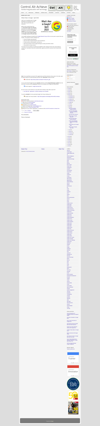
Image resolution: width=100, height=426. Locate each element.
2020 (69, 138)
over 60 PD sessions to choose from (52, 108)
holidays (68, 244)
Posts (69, 76)
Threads (68, 295)
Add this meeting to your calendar (41, 91)
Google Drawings (70, 213)
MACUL (68, 260)
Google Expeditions (70, 217)
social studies (69, 285)
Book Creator (69, 164)
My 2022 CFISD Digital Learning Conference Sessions (73, 111)
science (68, 281)
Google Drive (69, 214)
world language (69, 305)
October (70, 99)
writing (68, 307)
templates (68, 292)
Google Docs (69, 211)
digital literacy (69, 180)
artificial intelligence (70, 156)
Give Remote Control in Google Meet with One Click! (72, 336)
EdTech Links (44, 12)
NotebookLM (69, 267)
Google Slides (69, 235)
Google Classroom (70, 208)
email (68, 188)
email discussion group (38, 101)
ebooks (68, 184)
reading (68, 278)
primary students (70, 274)
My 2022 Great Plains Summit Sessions (73, 119)
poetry (68, 272)
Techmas (68, 291)
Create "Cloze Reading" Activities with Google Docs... (73, 122)
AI (26, 12)
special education (70, 287)
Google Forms (69, 218)
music (68, 264)
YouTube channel (32, 104)
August (70, 102)
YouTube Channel (71, 19)
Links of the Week (70, 257)
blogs (68, 161)
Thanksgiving (69, 294)
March (70, 131)
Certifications (69, 167)
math (68, 261)
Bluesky (68, 163)
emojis (68, 190)
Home (22, 12)
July (70, 103)
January (70, 134)
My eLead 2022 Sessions (73, 114)
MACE (68, 258)
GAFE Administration (70, 197)
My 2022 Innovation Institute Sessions (72, 109)
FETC (68, 193)
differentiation (69, 178)
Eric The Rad (69, 71)
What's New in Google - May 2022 (73, 116)
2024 (69, 91)
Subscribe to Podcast (72, 21)
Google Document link (37, 86)
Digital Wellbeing (70, 181)
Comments (70, 78)
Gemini (68, 198)
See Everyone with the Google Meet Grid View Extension (72, 324)
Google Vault (69, 241)
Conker (68, 176)
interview (68, 250)
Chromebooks (69, 170)
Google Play (69, 228)
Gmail (68, 201)
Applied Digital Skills (70, 153)
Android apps (69, 151)
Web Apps (69, 301)
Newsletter (51, 12)
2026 (69, 88)
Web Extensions (70, 302)
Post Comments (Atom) (30, 151)
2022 (69, 94)
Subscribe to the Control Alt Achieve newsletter (72, 36)
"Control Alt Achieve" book (33, 107)
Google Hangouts (70, 221)
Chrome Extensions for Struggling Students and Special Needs (72, 314)
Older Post (61, 149)
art (67, 154)
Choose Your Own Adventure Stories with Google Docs (72, 327)
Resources (31, 12)
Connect (68, 12)
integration (69, 248)
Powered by (72, 58)
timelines (68, 297)
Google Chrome (70, 207)
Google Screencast (70, 230)
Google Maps (69, 224)
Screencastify (69, 282)
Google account (70, 203)
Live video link (26, 91)
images (68, 247)
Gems (68, 200)
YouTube (68, 308)
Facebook (68, 191)
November (71, 97)
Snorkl (68, 284)
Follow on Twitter (71, 18)
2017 (69, 142)
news (68, 265)
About (73, 12)
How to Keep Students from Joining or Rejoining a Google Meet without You (72, 340)
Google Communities (70, 210)
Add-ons (68, 150)
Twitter (32, 103)
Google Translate (70, 238)
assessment (69, 157)
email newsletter (32, 102)
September (71, 100)
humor (68, 245)
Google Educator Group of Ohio (43, 36)
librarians (68, 255)
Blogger (52, 421)
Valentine (68, 298)
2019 (69, 139)
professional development (71, 275)
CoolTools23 (69, 177)
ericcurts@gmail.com (37, 106)
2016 (69, 144)
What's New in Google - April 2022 (73, 127)
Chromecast (69, 171)
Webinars (37, 12)
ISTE (68, 251)
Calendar (63, 12)
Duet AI (68, 183)
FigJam (68, 194)
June (70, 105)
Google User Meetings (28, 112)
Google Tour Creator (70, 237)
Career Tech (69, 166)
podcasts (68, 271)
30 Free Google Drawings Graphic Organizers (71, 344)
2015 (69, 145)
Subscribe (73, 55)
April (70, 129)
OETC (68, 268)
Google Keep (69, 223)
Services (57, 12)
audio (68, 160)
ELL (67, 187)
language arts (69, 254)
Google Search (69, 231)
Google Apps (69, 204)
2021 (69, 136)
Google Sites (69, 234)
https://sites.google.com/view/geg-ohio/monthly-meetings (48, 96)
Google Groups (69, 220)
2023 (69, 93)
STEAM (68, 288)
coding (68, 173)
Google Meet (69, 225)
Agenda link (32, 91)
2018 (69, 141)
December (71, 96)
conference (69, 174)
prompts (68, 277)
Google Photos (69, 227)
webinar (68, 304)
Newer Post (24, 149)
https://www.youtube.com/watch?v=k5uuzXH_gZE (40, 79)
